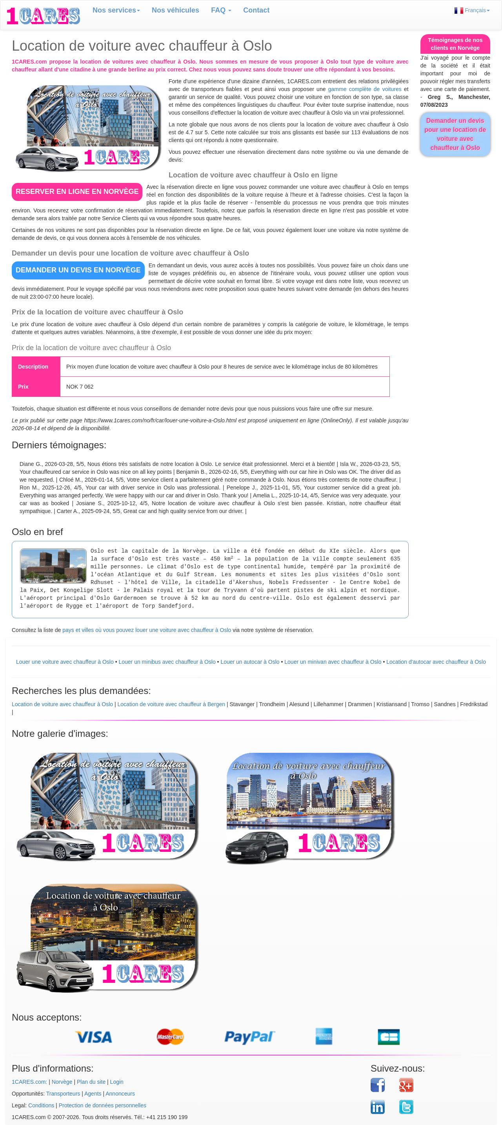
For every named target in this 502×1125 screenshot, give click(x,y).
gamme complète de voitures (365, 89)
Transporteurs (63, 1093)
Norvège (62, 1082)
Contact (256, 10)
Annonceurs (120, 1093)
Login (117, 1082)
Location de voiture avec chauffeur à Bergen (171, 704)
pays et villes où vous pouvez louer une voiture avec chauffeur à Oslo (146, 630)
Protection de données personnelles (102, 1105)
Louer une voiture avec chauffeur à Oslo (65, 662)
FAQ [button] (221, 10)
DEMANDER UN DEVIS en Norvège (78, 270)
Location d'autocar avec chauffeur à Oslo (436, 662)
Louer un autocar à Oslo (249, 662)
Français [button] (472, 10)
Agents (93, 1093)
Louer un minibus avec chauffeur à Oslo (166, 662)
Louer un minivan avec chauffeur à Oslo (332, 662)
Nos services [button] (116, 10)
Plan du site (91, 1082)
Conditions (41, 1105)
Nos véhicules (175, 10)
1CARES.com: (29, 1082)
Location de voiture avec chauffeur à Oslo (62, 704)
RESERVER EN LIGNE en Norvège (77, 191)
